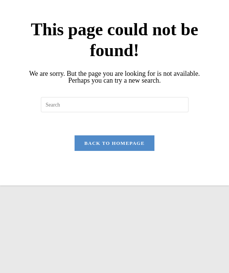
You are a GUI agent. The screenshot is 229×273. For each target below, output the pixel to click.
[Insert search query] (114, 104)
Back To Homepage (114, 143)
